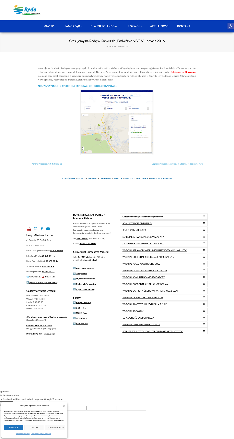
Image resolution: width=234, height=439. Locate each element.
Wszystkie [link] (142, 178)
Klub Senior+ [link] (82, 323)
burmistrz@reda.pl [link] (88, 243)
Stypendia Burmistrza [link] (85, 278)
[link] (231, 26)
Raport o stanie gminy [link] (85, 289)
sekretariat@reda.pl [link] (88, 260)
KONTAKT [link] (183, 26)
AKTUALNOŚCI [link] (160, 26)
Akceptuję (13, 427)
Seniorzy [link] (93, 178)
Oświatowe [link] (106, 178)
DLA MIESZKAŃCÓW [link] (104, 26)
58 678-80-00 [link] (56, 250)
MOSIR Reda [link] (81, 313)
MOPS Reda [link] (81, 318)
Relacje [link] (81, 178)
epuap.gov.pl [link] (49, 334)
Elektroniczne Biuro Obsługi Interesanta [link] (46, 317)
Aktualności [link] (123, 47)
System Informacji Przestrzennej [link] (43, 282)
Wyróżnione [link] (68, 178)
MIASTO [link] (49, 26)
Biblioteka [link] (81, 308)
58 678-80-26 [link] (52, 261)
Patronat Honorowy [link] (85, 268)
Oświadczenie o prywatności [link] (41, 434)
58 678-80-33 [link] (48, 271)
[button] (63, 406)
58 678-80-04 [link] (48, 266)
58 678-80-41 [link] (48, 256)
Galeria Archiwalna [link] (161, 178)
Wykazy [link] (118, 178)
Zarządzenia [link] (81, 273)
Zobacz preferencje (55, 427)
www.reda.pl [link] (35, 276)
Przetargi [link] (129, 178)
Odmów (34, 427)
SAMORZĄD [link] (72, 26)
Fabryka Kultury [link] (83, 302)
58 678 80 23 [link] (82, 238)
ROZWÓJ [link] (134, 26)
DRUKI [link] (29, 334)
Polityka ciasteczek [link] (22, 434)
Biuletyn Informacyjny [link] (86, 284)
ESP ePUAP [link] (38, 334)
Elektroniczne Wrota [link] (39, 325)
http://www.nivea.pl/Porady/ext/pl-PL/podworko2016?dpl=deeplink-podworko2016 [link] (77, 85)
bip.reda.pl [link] (50, 276)
